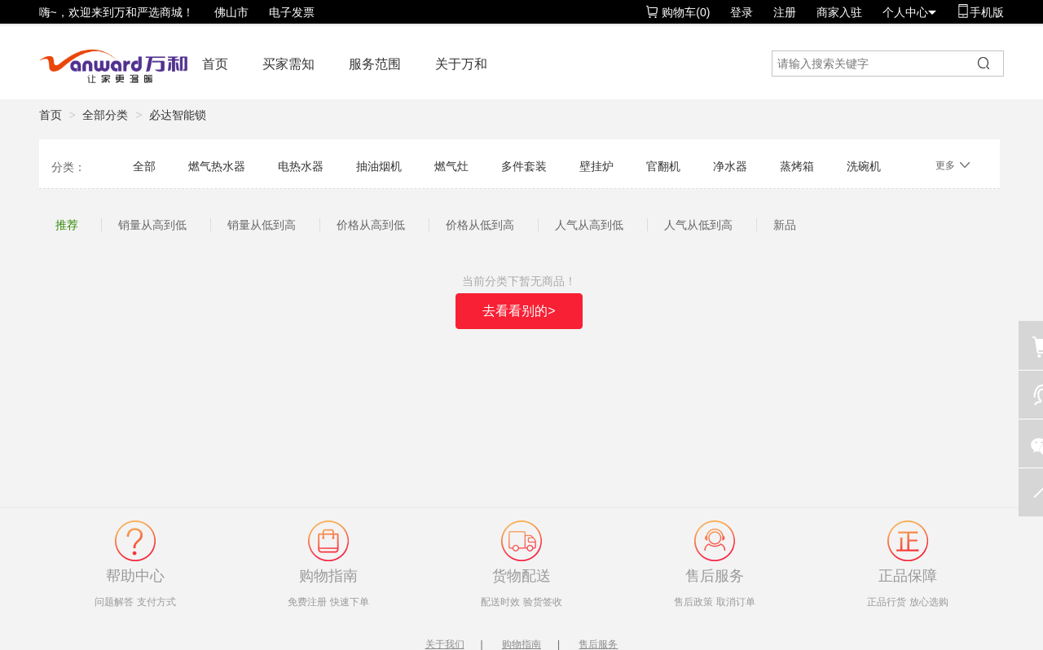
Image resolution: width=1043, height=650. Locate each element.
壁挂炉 (596, 166)
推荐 (66, 224)
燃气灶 (451, 166)
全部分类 (105, 114)
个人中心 (909, 12)
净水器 (730, 166)
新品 (784, 224)
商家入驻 (839, 12)
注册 (784, 12)
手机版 (980, 12)
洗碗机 (864, 166)
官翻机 (663, 166)
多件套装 (524, 166)
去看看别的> (518, 311)
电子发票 (292, 12)
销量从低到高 (261, 224)
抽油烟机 (379, 166)
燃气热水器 (216, 166)
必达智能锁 (177, 114)
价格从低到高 (480, 224)
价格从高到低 (371, 224)
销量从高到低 (152, 224)
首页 (215, 64)
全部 (144, 166)
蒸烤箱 (797, 166)
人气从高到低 (589, 224)
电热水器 (300, 166)
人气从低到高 (698, 224)
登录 (741, 12)
